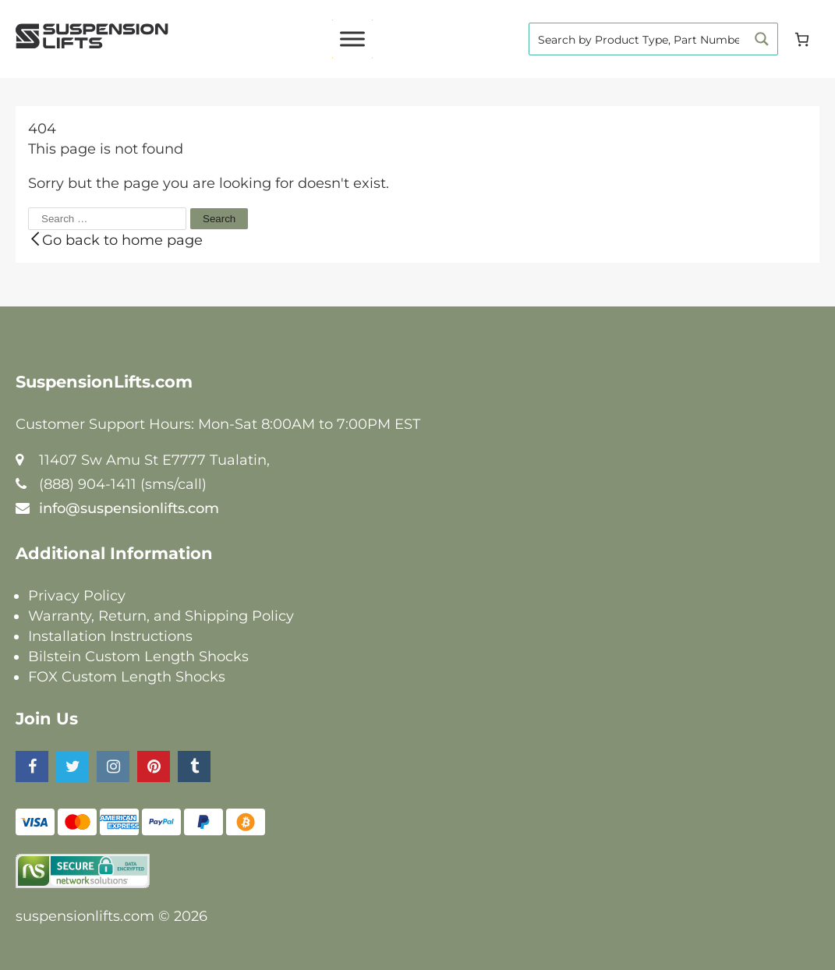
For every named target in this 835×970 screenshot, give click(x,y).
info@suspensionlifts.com (129, 508)
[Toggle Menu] (352, 38)
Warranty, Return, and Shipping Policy (161, 616)
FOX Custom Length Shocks (126, 676)
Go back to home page (115, 240)
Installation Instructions (110, 636)
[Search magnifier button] (761, 39)
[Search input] (638, 39)
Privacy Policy (77, 595)
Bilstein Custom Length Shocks (138, 656)
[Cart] (801, 39)
